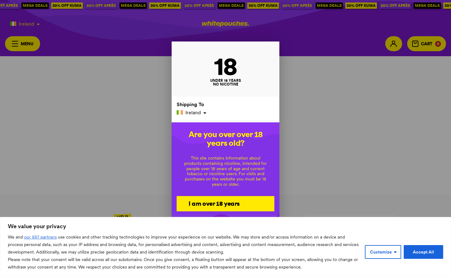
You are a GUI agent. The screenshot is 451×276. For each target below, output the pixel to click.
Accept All (423, 252)
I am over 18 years (214, 203)
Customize (381, 252)
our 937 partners (40, 237)
